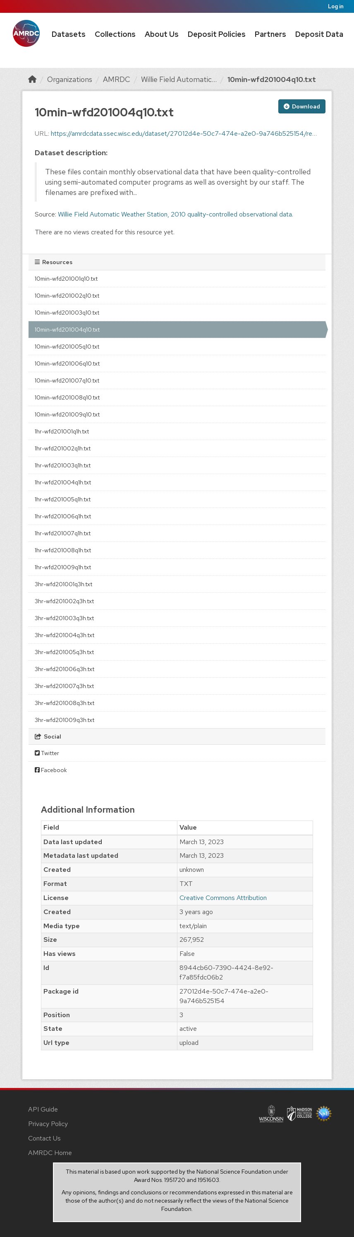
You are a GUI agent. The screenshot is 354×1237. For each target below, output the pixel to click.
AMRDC (116, 79)
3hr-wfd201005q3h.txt (64, 652)
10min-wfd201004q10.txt (271, 79)
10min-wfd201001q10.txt (66, 278)
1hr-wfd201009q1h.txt (63, 567)
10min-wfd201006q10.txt (67, 363)
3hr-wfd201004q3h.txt (64, 635)
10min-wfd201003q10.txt (67, 312)
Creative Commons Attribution (223, 897)
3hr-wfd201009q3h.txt (64, 720)
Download (302, 106)
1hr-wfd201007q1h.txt (63, 533)
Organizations (69, 79)
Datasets (69, 34)
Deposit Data (319, 34)
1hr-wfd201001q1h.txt (62, 431)
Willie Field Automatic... (179, 79)
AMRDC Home (50, 1152)
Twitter (47, 753)
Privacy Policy (48, 1123)
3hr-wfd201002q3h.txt (64, 601)
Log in (336, 6)
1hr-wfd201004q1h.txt (63, 482)
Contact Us (44, 1138)
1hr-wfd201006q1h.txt (63, 516)
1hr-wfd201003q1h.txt (63, 465)
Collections (115, 34)
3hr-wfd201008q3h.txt (64, 703)
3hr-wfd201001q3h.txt (63, 584)
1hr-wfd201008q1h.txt (63, 550)
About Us (162, 34)
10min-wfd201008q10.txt (67, 397)
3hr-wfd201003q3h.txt (64, 618)
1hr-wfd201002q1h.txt (63, 448)
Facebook (51, 770)
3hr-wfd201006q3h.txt (64, 669)
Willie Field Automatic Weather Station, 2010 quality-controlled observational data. (175, 214)
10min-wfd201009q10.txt (67, 414)
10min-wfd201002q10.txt (67, 295)
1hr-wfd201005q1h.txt (63, 499)
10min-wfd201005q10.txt (67, 346)
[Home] (32, 79)
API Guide (43, 1109)
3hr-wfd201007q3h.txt (64, 686)
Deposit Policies (217, 34)
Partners (270, 34)
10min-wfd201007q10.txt (67, 380)
